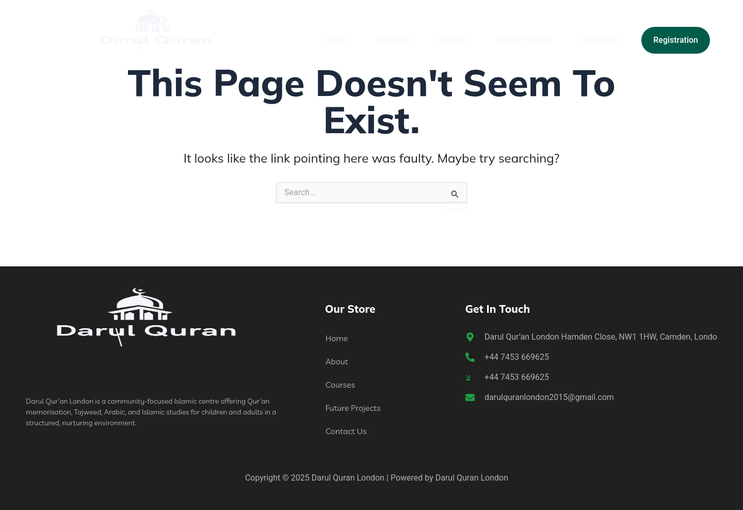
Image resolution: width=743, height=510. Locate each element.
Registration (675, 40)
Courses (453, 40)
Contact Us (601, 40)
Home (338, 40)
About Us (394, 40)
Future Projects (524, 40)
